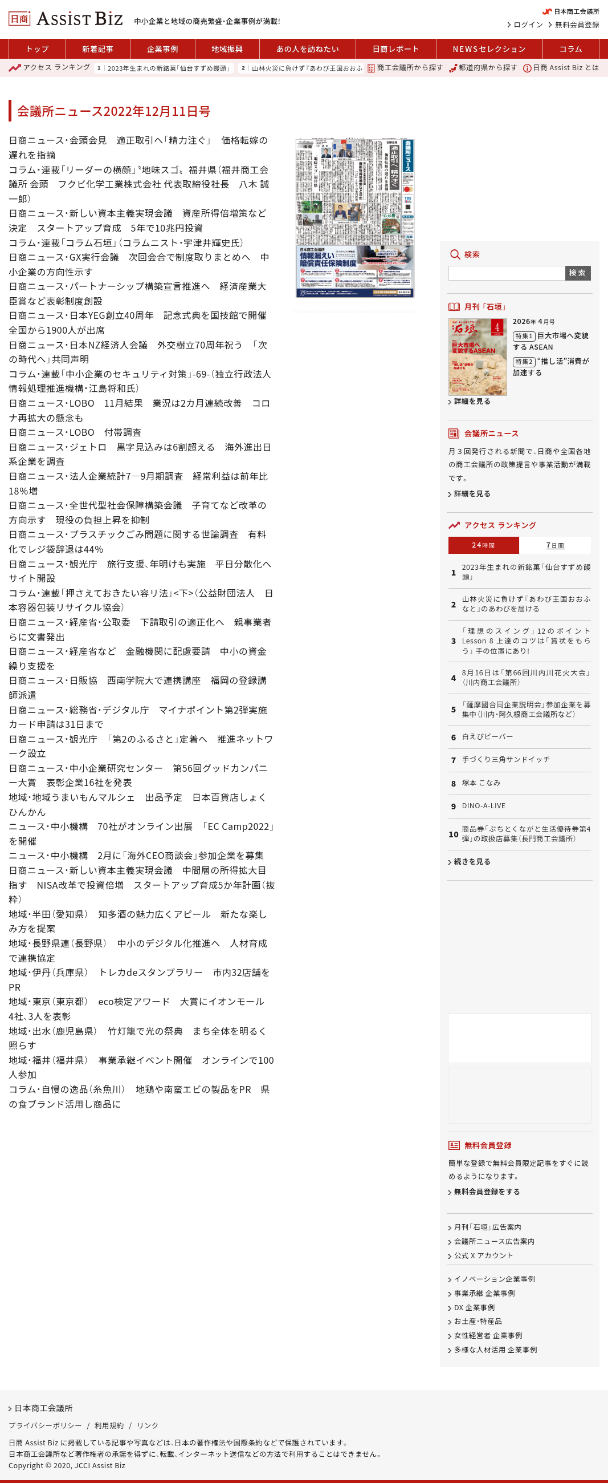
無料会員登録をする (487, 1191)
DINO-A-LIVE (484, 806)
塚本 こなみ (481, 783)
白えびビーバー (487, 737)
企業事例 (162, 48)
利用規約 (109, 1425)
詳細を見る (472, 401)
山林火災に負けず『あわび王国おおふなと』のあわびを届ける (343, 68)
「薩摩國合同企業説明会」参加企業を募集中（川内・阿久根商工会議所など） (526, 709)
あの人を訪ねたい (308, 48)
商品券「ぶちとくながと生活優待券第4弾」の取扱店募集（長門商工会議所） (526, 834)
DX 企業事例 (474, 1307)
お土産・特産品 (478, 1321)
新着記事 (97, 48)
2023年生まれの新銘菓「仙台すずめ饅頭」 (169, 68)
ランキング (50, 68)
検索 (578, 272)
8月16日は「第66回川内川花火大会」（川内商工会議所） (526, 677)
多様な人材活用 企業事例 (495, 1350)
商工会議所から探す (405, 67)
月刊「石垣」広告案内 (488, 1227)
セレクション (490, 49)
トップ (37, 48)
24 (484, 545)
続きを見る (472, 861)
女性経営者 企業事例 (488, 1336)
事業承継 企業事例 (484, 1293)
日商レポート (395, 48)
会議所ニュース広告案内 (494, 1242)
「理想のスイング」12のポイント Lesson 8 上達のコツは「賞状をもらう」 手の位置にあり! (526, 641)
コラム (570, 48)
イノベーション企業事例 (494, 1279)
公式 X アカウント (484, 1256)
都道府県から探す (483, 67)
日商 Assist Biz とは (561, 67)
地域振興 (227, 48)
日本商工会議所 (43, 1408)
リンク (148, 1425)
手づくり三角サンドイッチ (506, 759)
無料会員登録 (577, 24)
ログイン (529, 24)
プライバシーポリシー (45, 1425)
